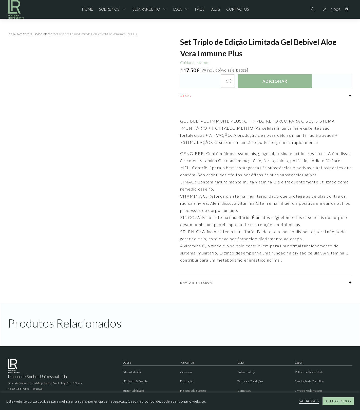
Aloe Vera (23, 34)
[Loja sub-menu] (188, 9)
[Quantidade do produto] (228, 81)
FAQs (199, 9)
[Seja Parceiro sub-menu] (166, 9)
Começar (186, 372)
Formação (186, 381)
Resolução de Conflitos (309, 381)
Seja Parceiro (146, 9)
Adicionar (274, 81)
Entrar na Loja (246, 372)
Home (87, 9)
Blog (215, 9)
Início (11, 34)
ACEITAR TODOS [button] (338, 401)
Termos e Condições (250, 381)
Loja (177, 9)
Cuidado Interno (41, 34)
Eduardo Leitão (132, 372)
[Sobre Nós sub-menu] (125, 9)
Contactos (237, 9)
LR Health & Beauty (135, 381)
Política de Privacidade (309, 372)
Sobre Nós (109, 9)
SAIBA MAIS (309, 401)
